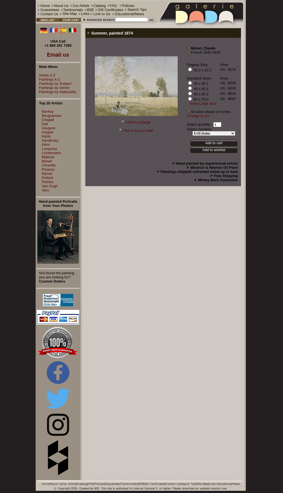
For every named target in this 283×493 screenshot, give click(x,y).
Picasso (48, 169)
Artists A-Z (46, 75)
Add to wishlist (213, 150)
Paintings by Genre (53, 88)
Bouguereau (51, 116)
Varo (45, 190)
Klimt (46, 145)
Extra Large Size (203, 103)
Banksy (48, 111)
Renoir (47, 174)
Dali (45, 124)
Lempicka (49, 149)
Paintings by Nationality (56, 92)
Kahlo (46, 136)
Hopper (48, 132)
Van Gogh (50, 186)
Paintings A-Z (48, 79)
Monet (47, 161)
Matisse (48, 157)
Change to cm (198, 116)
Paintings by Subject (54, 83)
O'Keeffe (49, 165)
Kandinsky (50, 140)
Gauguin (48, 128)
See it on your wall (138, 130)
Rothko (47, 182)
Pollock (47, 178)
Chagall (48, 120)
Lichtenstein (51, 153)
